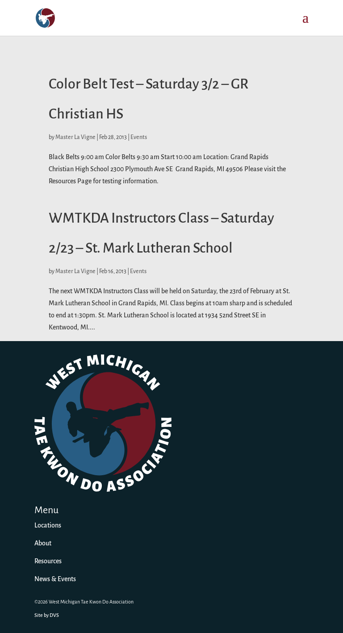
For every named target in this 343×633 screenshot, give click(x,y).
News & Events (55, 579)
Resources (48, 561)
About (42, 543)
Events (138, 137)
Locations (47, 525)
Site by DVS (46, 615)
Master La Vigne (75, 137)
